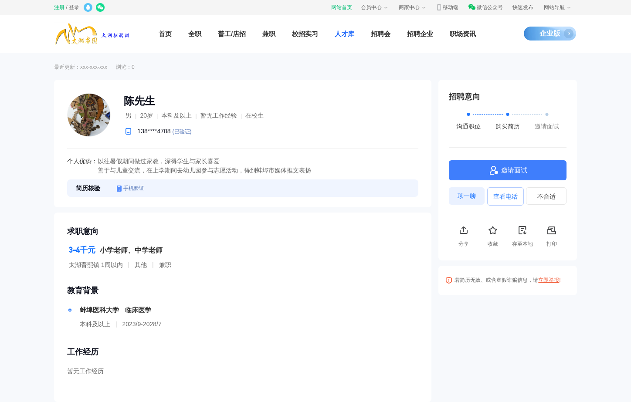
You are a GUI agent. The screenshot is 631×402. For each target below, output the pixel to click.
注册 (59, 7)
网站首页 (341, 7)
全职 (194, 33)
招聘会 (380, 33)
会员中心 (375, 7)
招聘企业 (420, 33)
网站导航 (558, 7)
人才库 (344, 33)
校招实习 (305, 33)
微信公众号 (485, 7)
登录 (74, 7)
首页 (165, 33)
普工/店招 (232, 33)
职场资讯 (463, 33)
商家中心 (413, 7)
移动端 (447, 7)
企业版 (549, 33)
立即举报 (548, 280)
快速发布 (522, 7)
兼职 (268, 33)
